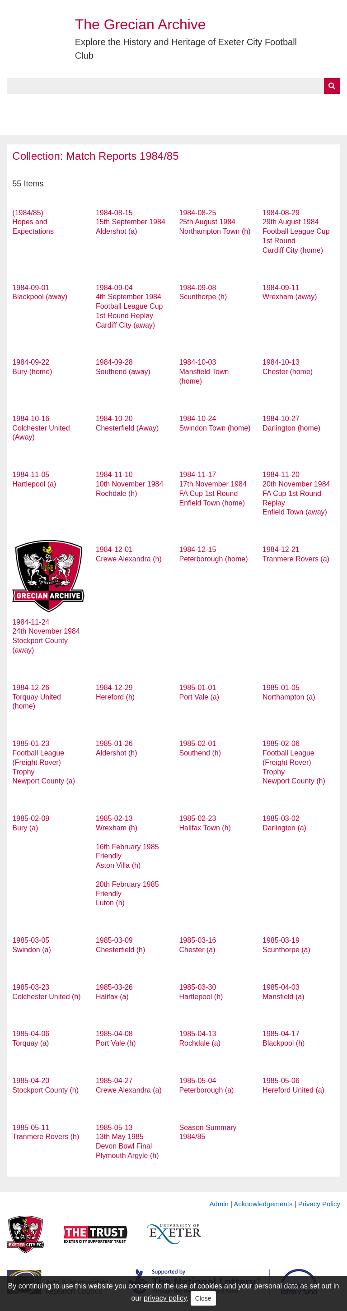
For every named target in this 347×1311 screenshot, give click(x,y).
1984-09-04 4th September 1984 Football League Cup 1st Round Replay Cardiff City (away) (129, 306)
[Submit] (332, 86)
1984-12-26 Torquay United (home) (36, 697)
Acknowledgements (263, 1204)
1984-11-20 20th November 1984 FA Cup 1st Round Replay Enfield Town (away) (296, 493)
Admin (219, 1204)
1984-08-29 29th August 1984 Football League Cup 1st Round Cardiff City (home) (296, 231)
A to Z (153, 104)
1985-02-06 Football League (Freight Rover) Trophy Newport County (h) (294, 762)
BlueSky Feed (31, 125)
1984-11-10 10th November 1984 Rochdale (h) (129, 484)
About (52, 104)
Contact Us (296, 104)
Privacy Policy (319, 1204)
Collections (100, 104)
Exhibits (197, 104)
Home (16, 104)
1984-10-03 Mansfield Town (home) (204, 371)
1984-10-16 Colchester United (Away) (41, 428)
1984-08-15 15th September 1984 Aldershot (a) (130, 222)
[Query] (173, 86)
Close (203, 1298)
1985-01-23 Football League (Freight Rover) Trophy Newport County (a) (43, 762)
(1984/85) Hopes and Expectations (33, 222)
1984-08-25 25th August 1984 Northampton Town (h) (214, 222)
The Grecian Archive (140, 24)
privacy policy (165, 1298)
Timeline (246, 104)
